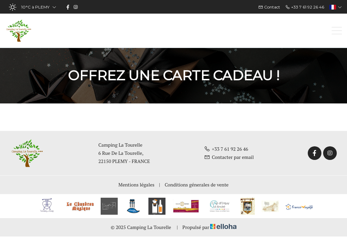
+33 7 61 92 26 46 (226, 149)
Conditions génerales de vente (197, 184)
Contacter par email (229, 157)
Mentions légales (136, 184)
